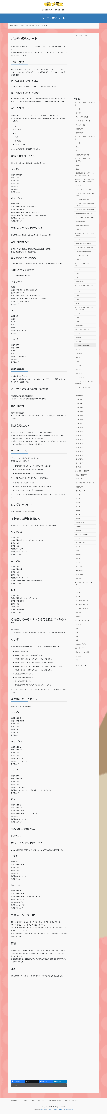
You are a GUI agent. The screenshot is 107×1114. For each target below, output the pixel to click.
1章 (77, 628)
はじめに (78, 109)
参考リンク (79, 373)
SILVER (78, 558)
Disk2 (77, 151)
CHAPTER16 (79, 459)
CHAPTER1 (79, 399)
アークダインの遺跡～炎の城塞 (85, 209)
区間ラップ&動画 (81, 644)
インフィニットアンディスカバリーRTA (84, 287)
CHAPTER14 (79, 451)
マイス (78, 357)
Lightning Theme (52, 1109)
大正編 (78, 596)
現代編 (78, 592)
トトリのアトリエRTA (81, 535)
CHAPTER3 (79, 407)
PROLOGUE (79, 395)
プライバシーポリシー (71, 1101)
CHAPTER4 (79, 411)
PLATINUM (79, 566)
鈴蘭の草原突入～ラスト (83, 225)
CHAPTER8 (79, 427)
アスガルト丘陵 (80, 125)
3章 (77, 636)
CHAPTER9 (79, 431)
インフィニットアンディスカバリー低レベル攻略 (84, 309)
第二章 (78, 503)
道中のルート (80, 113)
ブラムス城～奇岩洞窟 (82, 199)
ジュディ (78, 341)
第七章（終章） (80, 523)
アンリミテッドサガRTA (82, 330)
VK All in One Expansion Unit (66, 1109)
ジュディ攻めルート (83, 345)
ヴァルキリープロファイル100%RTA (83, 160)
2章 (77, 632)
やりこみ (77, 99)
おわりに (78, 303)
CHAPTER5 (79, 415)
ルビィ (78, 349)
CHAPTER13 (79, 447)
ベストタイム (80, 377)
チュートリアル (80, 542)
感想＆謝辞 (79, 133)
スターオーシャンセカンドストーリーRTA (85, 234)
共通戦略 (78, 337)
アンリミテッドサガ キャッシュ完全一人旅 (84, 382)
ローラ (78, 361)
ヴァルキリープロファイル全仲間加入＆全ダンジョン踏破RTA (84, 180)
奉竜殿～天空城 (80, 221)
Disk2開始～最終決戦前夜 (83, 251)
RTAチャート (80, 660)
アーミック (79, 353)
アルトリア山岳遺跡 (82, 117)
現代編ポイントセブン (82, 600)
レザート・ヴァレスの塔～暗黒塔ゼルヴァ (85, 204)
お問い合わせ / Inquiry (55, 1101)
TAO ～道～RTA (79, 648)
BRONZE (78, 554)
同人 (33, 1101)
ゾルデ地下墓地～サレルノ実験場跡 (85, 194)
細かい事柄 (79, 574)
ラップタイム (80, 463)
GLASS (78, 546)
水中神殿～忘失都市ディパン (84, 213)
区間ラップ (79, 129)
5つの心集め (79, 479)
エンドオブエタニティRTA (82, 387)
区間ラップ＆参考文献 (82, 155)
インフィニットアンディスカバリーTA (84, 264)
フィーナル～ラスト (82, 255)
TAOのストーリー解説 (82, 652)
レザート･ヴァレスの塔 (83, 121)
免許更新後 (79, 570)
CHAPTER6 (79, 419)
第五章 (78, 515)
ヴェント (78, 365)
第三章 (78, 507)
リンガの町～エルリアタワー (84, 247)
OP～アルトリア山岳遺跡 (83, 189)
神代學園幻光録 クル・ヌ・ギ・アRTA (85, 583)
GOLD (78, 562)
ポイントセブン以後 (82, 608)
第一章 (78, 499)
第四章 (78, 511)
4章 (77, 640)
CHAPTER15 (79, 455)
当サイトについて (16, 1101)
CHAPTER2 (79, 403)
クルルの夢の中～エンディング (85, 483)
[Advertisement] (25, 1009)
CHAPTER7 (79, 423)
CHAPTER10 (79, 435)
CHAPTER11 (79, 439)
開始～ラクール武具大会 (83, 243)
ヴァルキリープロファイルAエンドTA (85, 104)
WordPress (43, 1109)
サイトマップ (42, 1101)
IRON (77, 550)
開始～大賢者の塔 (81, 475)
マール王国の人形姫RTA (82, 471)
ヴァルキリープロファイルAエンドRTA (85, 138)
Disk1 (77, 147)
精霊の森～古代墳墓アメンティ (85, 217)
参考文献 (78, 467)
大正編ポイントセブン (82, 604)
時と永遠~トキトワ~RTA (82, 620)
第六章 (78, 519)
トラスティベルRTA (80, 491)
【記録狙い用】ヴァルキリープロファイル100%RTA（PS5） (84, 174)
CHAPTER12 (79, 443)
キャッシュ (79, 369)
